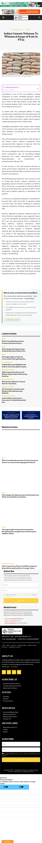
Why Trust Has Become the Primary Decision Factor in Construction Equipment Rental (20, 461)
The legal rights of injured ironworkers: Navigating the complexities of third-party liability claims (19, 531)
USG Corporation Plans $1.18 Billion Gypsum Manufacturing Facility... (14, 374)
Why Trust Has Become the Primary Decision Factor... (13, 342)
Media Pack (16, 619)
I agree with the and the (20, 595)
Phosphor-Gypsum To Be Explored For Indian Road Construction (11, 416)
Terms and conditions (24, 595)
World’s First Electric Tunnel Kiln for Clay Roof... (13, 383)
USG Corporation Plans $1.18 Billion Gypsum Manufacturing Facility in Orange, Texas (19, 567)
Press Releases (7, 362)
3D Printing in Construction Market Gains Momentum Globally (13, 391)
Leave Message (10, 623)
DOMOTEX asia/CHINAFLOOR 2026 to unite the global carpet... (14, 366)
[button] (3, 17)
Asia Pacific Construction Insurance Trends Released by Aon (14, 400)
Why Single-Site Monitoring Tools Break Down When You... (14, 350)
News (28, 30)
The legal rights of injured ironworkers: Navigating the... (14, 358)
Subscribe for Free (13, 320)
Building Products (18, 30)
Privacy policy (8, 596)
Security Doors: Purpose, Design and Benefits (31, 416)
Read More (14, 666)
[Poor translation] (21, 787)
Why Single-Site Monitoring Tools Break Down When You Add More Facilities (20, 496)
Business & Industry (8, 396)
